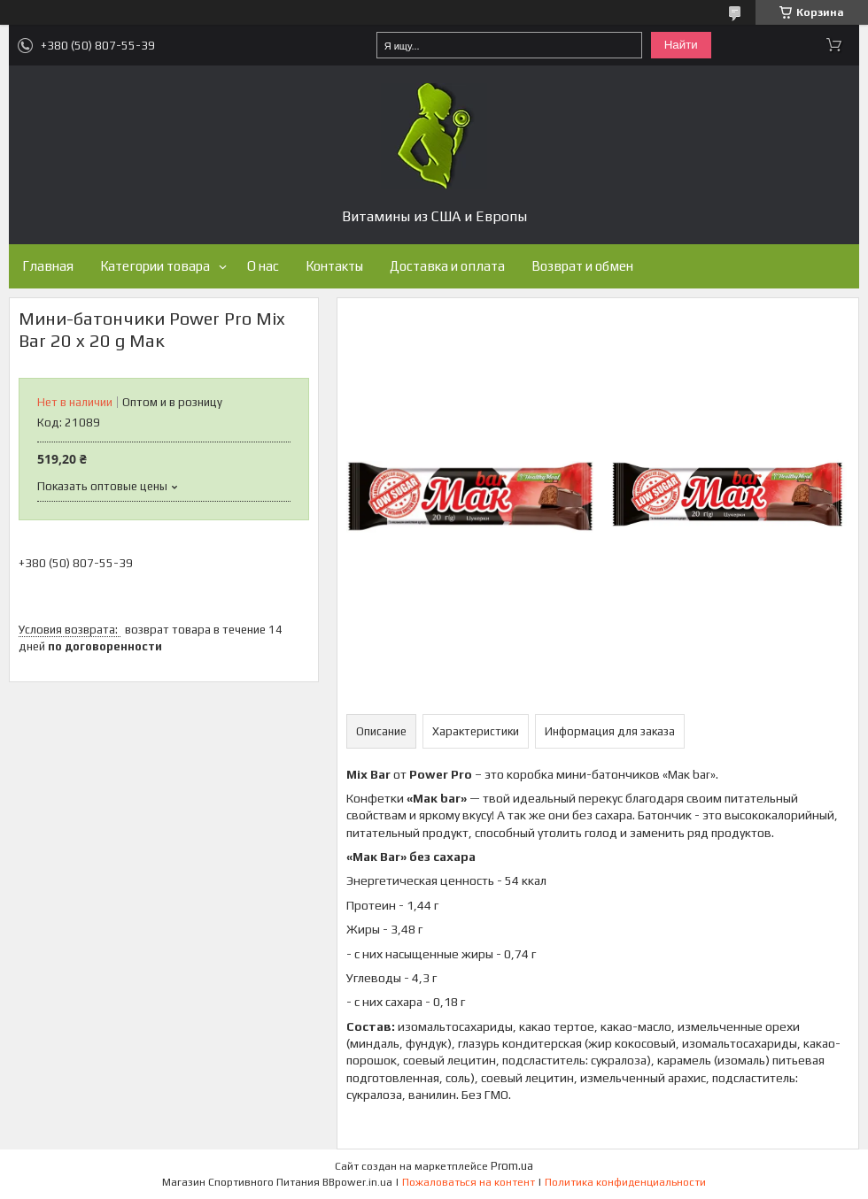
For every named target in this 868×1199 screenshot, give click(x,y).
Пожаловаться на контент (468, 1182)
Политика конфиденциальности (625, 1182)
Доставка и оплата (447, 265)
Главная (48, 265)
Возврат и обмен (582, 265)
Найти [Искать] (681, 44)
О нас (263, 265)
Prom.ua (512, 1165)
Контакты (334, 265)
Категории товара (155, 265)
